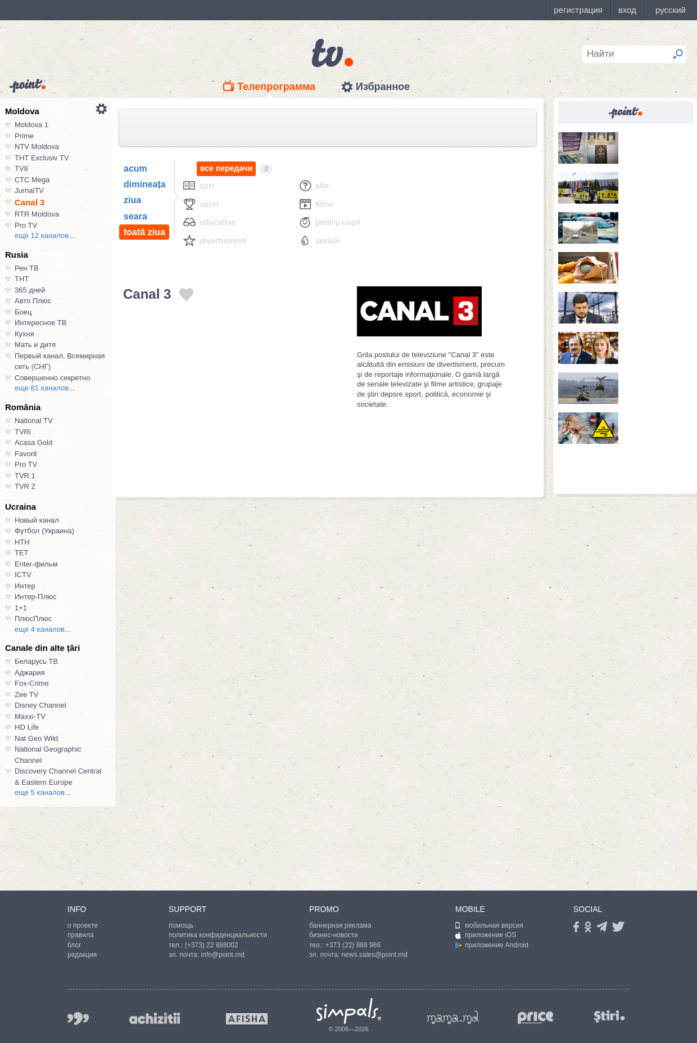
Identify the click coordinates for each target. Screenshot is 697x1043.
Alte (313, 185)
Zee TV (26, 694)
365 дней (30, 290)
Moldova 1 (31, 124)
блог (74, 945)
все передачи (226, 168)
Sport (200, 204)
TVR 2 (25, 486)
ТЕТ (22, 553)
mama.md (453, 1017)
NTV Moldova (37, 146)
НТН (22, 542)
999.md (78, 1018)
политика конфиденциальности (218, 935)
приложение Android (491, 945)
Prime (24, 136)
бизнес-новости (333, 935)
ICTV (23, 574)
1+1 (21, 608)
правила (80, 935)
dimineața (145, 184)
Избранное (383, 86)
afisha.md (247, 1018)
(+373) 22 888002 (211, 945)
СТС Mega (32, 180)
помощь (181, 925)
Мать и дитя (35, 344)
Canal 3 (29, 202)
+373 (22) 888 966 (353, 945)
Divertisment (214, 240)
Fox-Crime (32, 683)
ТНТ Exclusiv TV (42, 158)
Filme (316, 204)
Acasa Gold (33, 442)
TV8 (21, 168)
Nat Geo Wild (36, 738)
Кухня (24, 334)
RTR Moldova (37, 214)
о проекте (82, 925)
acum (135, 168)
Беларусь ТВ (36, 661)
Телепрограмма (276, 86)
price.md (536, 1017)
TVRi (23, 432)
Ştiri (198, 185)
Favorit (26, 453)
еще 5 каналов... (43, 792)
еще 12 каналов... (45, 235)
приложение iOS (486, 935)
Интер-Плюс (35, 596)
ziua (132, 200)
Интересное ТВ (40, 322)
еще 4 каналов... (43, 629)
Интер (25, 586)
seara (135, 216)
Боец (23, 312)
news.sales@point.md (374, 955)
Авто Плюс (33, 300)
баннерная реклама (340, 925)
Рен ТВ (27, 268)
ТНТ (22, 279)
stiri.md (609, 1016)
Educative (209, 222)
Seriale (319, 240)
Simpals (348, 1011)
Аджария (30, 672)
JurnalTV (29, 190)
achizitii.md (154, 1018)
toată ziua (144, 232)
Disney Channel (40, 705)
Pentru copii (329, 222)
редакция (82, 955)
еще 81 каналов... (45, 388)
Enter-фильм (36, 564)
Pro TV (26, 225)
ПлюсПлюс (33, 618)
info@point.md (223, 955)
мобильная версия (489, 925)
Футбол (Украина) (44, 531)
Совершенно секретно (52, 378)
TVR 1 (25, 475)
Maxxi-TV (30, 716)
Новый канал (37, 520)
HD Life (27, 727)
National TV (34, 420)
